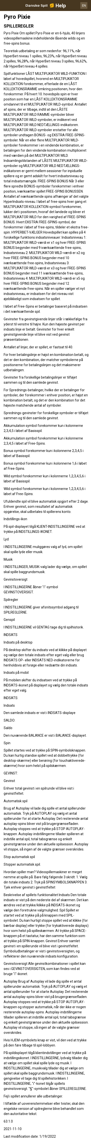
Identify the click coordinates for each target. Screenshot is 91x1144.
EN (84, 5)
